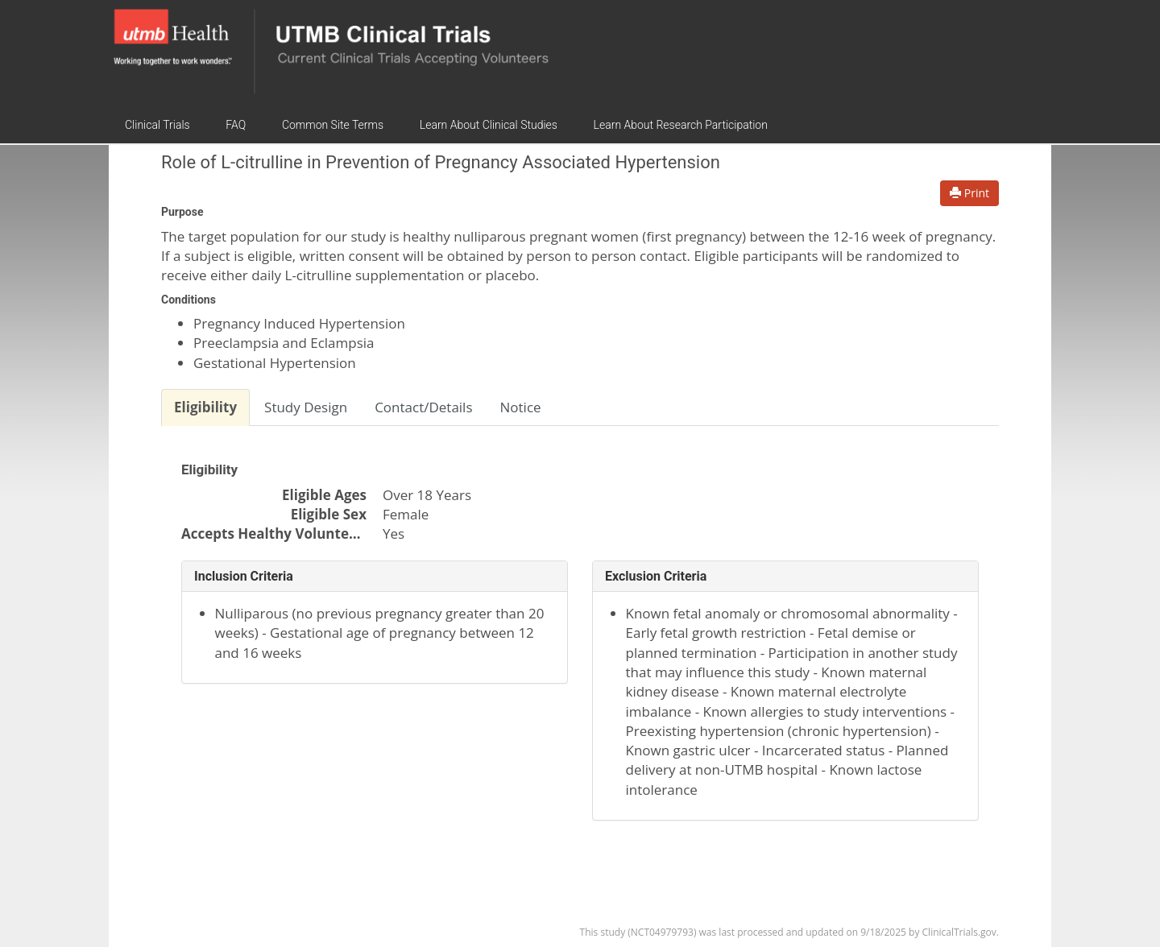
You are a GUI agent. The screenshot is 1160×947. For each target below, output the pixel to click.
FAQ (236, 124)
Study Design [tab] (305, 407)
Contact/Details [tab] (423, 407)
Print (969, 193)
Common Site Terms (332, 124)
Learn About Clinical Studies (488, 124)
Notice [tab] (520, 407)
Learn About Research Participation (681, 124)
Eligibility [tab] (205, 407)
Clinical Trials (157, 124)
